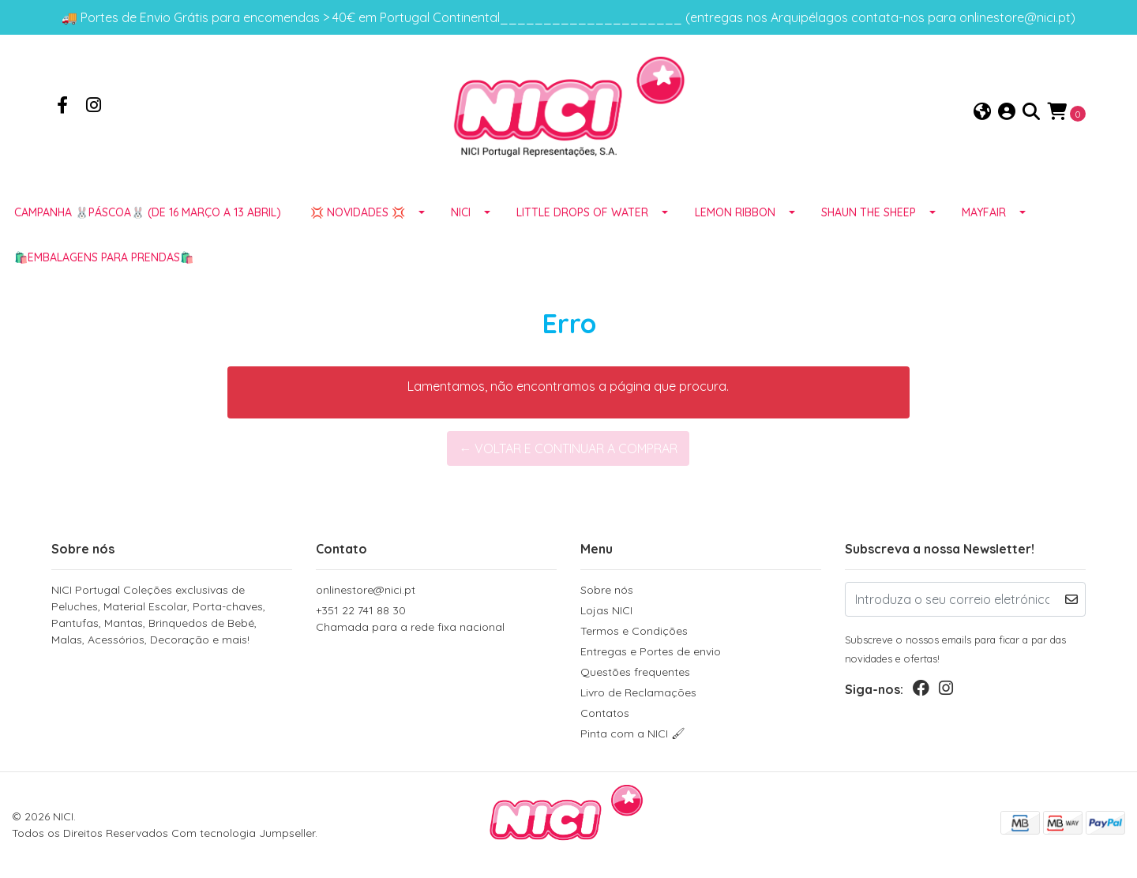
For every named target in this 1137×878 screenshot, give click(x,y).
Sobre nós (606, 590)
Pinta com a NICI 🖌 (632, 733)
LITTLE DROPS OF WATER (582, 212)
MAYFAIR (984, 212)
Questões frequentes (635, 672)
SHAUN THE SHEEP (868, 212)
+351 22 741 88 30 (436, 619)
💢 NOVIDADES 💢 (357, 212)
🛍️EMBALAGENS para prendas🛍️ (103, 257)
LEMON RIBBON (735, 212)
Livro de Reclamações (638, 692)
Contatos (604, 713)
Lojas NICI (606, 610)
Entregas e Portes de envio (650, 651)
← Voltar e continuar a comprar (568, 448)
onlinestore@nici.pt (365, 590)
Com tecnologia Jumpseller (243, 833)
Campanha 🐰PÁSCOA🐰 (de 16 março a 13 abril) (147, 212)
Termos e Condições (634, 631)
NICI (461, 212)
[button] (982, 112)
